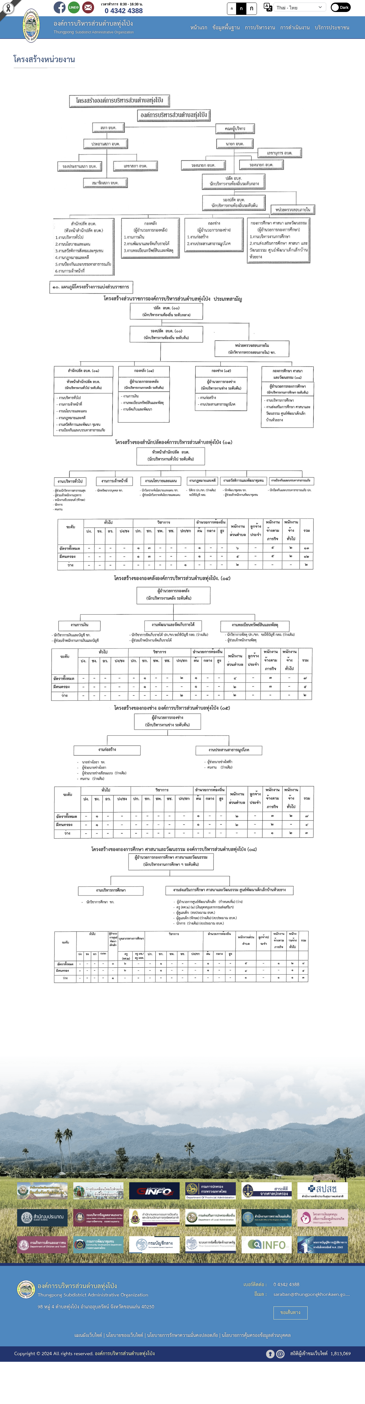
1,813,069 (340, 1354)
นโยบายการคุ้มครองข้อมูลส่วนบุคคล (256, 1335)
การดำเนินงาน (295, 28)
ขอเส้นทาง (290, 1313)
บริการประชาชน (332, 28)
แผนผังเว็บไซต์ (88, 1335)
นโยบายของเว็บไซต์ (124, 1335)
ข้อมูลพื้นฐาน (226, 28)
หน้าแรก (198, 28)
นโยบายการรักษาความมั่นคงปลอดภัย (182, 1335)
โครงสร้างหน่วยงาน (44, 60)
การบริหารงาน (260, 28)
